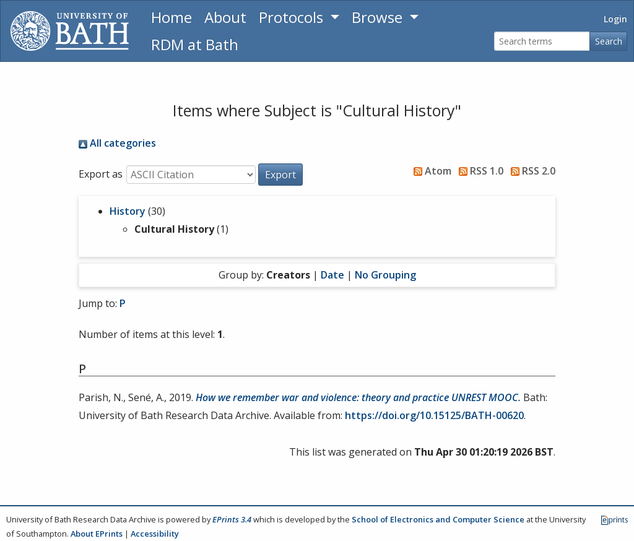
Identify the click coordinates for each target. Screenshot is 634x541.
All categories (117, 143)
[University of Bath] (70, 31)
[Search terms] (542, 41)
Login (615, 19)
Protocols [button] (293, 17)
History (127, 211)
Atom (430, 171)
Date (332, 275)
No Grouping (385, 275)
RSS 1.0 (478, 171)
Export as (101, 174)
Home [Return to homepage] (171, 17)
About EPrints (97, 533)
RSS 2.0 (530, 171)
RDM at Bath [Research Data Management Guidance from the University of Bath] (194, 44)
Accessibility (155, 533)
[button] (280, 174)
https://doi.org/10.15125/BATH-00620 (434, 415)
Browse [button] (379, 17)
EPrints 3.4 (231, 519)
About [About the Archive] (225, 17)
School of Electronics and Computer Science (438, 519)
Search (608, 41)
